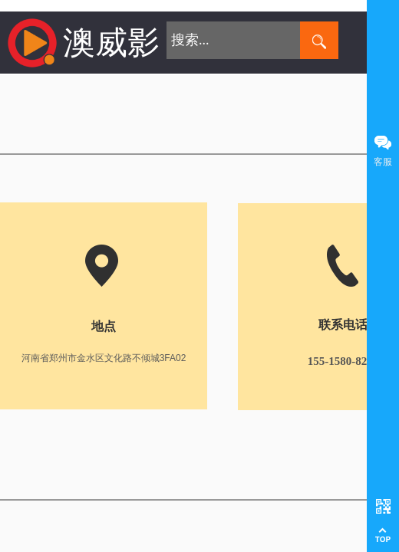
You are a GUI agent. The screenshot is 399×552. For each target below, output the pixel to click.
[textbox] (233, 40)
